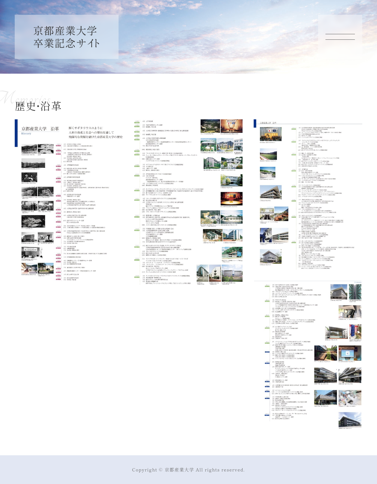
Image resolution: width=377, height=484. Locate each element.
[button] (69, 199)
